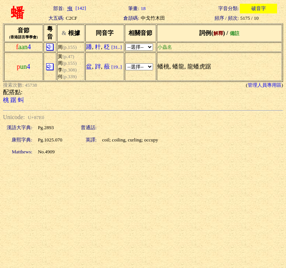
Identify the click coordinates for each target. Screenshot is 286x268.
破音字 (258, 8)
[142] (76, 8)
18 (143, 8)
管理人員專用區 (265, 85)
